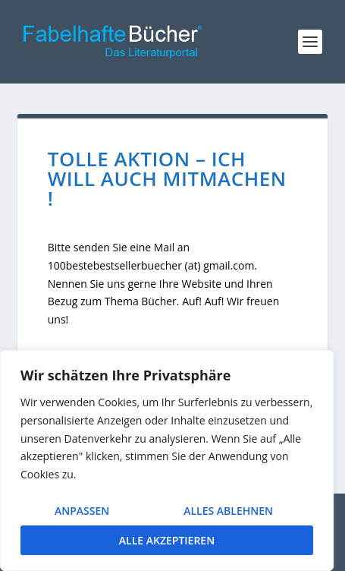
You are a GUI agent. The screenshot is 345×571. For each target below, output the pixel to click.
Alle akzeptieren (167, 540)
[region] (167, 460)
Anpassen (82, 510)
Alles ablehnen (228, 510)
